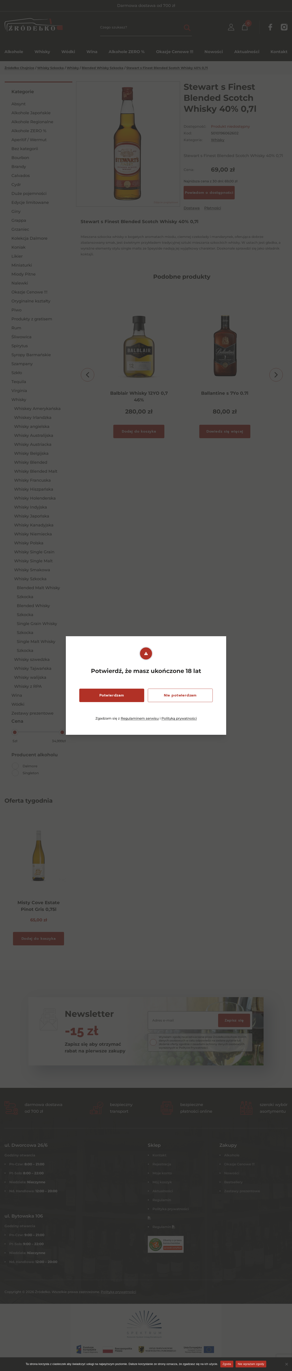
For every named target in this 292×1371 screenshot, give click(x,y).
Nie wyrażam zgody (251, 1364)
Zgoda (227, 1364)
